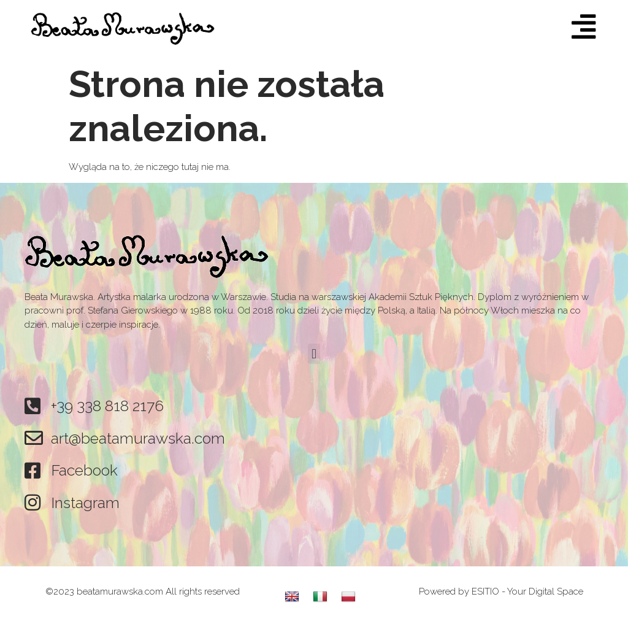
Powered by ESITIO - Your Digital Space (501, 591)
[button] (314, 354)
